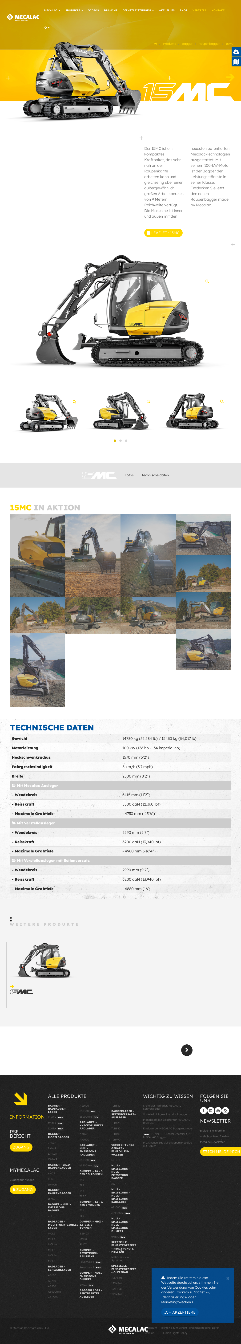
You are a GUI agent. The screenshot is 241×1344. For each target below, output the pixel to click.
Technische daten (155, 477)
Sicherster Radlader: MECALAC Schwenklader (162, 1109)
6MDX (83, 1240)
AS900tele (54, 1293)
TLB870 (115, 1124)
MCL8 (51, 1262)
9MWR (52, 1150)
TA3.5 (83, 1198)
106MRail (117, 1279)
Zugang (21, 1149)
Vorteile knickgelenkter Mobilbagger (165, 1116)
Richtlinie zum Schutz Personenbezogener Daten (190, 1329)
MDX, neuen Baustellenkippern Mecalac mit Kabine (167, 1146)
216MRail (116, 1296)
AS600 (52, 1277)
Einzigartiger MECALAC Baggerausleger (168, 1130)
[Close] (227, 1278)
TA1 (82, 1181)
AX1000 (84, 1141)
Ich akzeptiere (180, 1312)
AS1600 (84, 1107)
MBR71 (115, 1161)
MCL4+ (52, 1246)
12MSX (56, 1119)
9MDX (83, 1246)
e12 (50, 1217)
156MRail (116, 1290)
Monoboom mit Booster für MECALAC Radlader (166, 1123)
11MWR (52, 1155)
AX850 (84, 1135)
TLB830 (115, 1107)
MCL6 (51, 1251)
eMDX (87, 1287)
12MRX (56, 1130)
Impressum (150, 1329)
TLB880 (115, 1130)
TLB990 (115, 1141)
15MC (51, 1200)
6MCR (51, 1175)
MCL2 (51, 1235)
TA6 (82, 1212)
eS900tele (89, 1118)
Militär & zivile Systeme (120, 1260)
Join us (149, 1334)
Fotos (129, 477)
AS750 (52, 1282)
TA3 (82, 1192)
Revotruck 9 (91, 1269)
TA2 (82, 1187)
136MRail (116, 1285)
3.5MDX (84, 1235)
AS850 (52, 1288)
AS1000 (53, 1299)
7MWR (52, 1144)
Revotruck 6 (91, 1264)
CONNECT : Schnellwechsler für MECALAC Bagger (166, 1137)
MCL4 (51, 1240)
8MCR (51, 1180)
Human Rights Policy (174, 1334)
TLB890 (115, 1135)
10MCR (52, 1186)
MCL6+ (52, 1257)
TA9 (82, 1217)
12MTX (56, 1125)
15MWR (52, 1161)
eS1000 (88, 1113)
